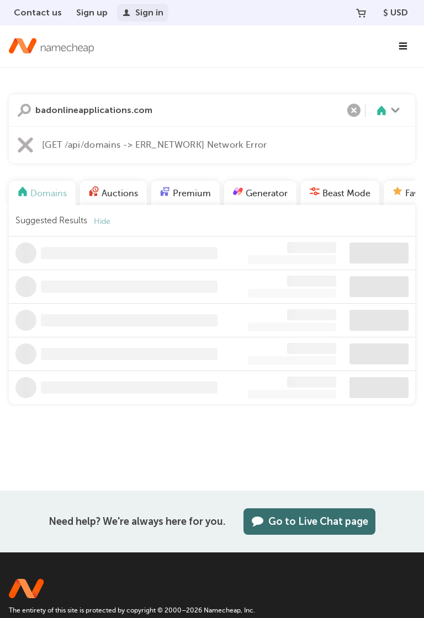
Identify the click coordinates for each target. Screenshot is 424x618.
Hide (102, 221)
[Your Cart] (361, 12)
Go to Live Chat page (309, 521)
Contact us (38, 12)
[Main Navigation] (403, 46)
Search (24, 110)
